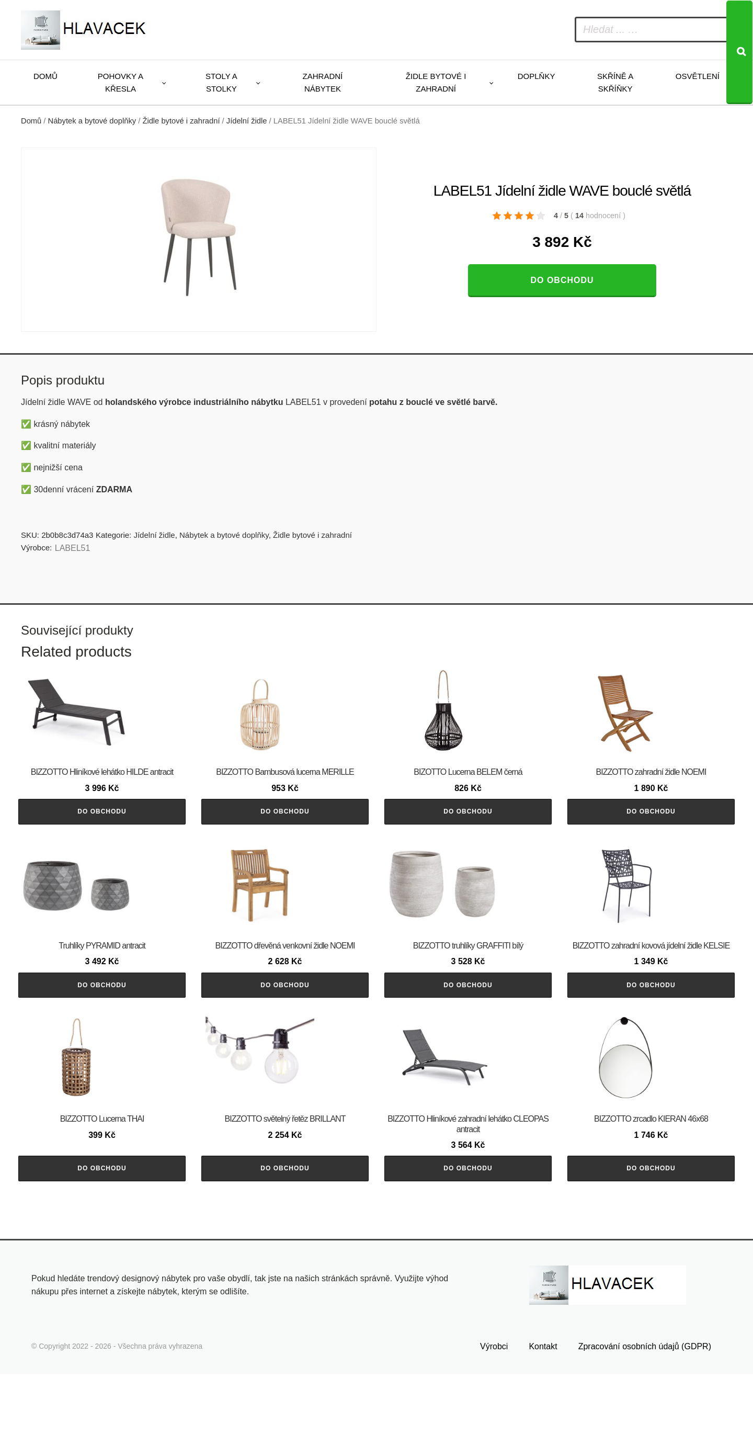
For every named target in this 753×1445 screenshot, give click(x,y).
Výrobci (494, 1417)
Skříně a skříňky (615, 82)
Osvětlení (698, 76)
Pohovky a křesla (120, 82)
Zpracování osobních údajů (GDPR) (644, 1417)
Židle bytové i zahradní (436, 82)
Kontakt (543, 1417)
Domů (45, 76)
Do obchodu (562, 280)
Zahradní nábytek (323, 82)
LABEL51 (72, 548)
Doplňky (536, 76)
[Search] (739, 52)
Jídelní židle (246, 121)
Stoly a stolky (221, 82)
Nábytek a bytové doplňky (92, 121)
